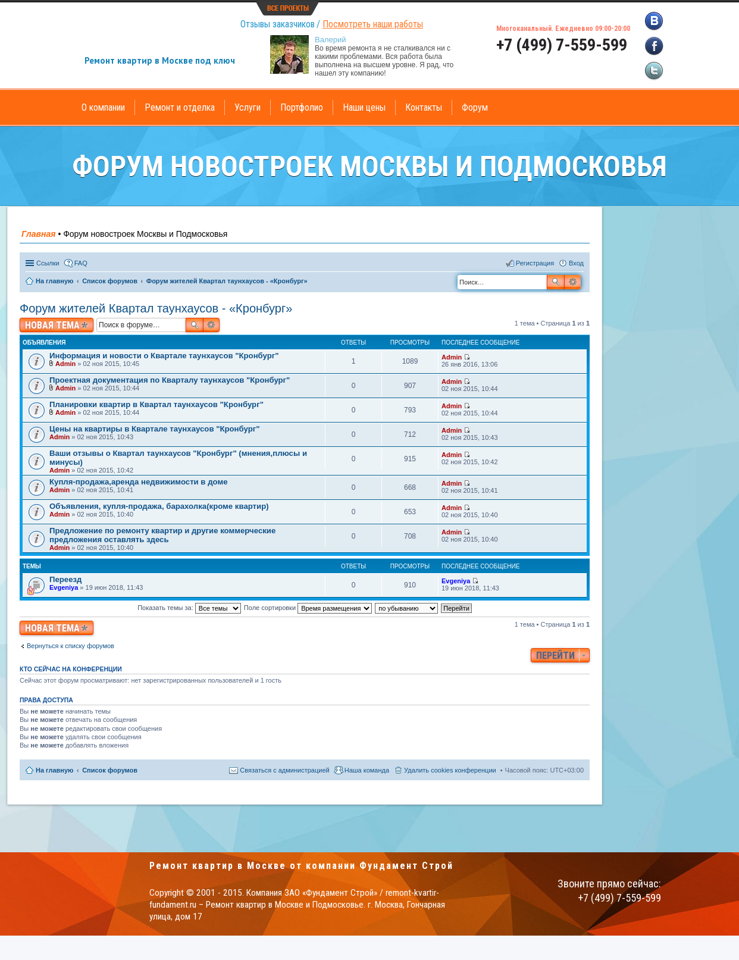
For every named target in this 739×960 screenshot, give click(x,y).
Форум (475, 107)
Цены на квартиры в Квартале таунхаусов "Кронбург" (154, 428)
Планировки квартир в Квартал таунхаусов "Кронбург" (156, 404)
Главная (38, 234)
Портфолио (301, 107)
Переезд (65, 579)
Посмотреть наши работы (372, 24)
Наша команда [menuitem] (367, 770)
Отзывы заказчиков (277, 24)
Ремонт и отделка (180, 107)
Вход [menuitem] (576, 263)
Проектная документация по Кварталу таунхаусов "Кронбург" (169, 380)
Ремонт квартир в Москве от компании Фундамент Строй (301, 865)
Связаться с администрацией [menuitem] (284, 770)
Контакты (423, 107)
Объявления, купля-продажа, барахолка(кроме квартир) (159, 506)
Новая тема (52, 325)
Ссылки (48, 263)
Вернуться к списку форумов (70, 645)
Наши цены (364, 107)
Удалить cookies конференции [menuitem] (450, 770)
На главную (54, 770)
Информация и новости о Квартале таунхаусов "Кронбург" (164, 355)
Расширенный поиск (573, 282)
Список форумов (109, 770)
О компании (103, 107)
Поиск (556, 282)
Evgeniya (63, 587)
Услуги (247, 107)
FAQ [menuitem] (80, 263)
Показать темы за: (189, 607)
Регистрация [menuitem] (535, 263)
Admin (65, 363)
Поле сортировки (308, 607)
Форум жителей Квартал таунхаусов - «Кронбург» (156, 308)
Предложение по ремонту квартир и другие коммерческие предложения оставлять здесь (162, 535)
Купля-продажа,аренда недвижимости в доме (138, 481)
